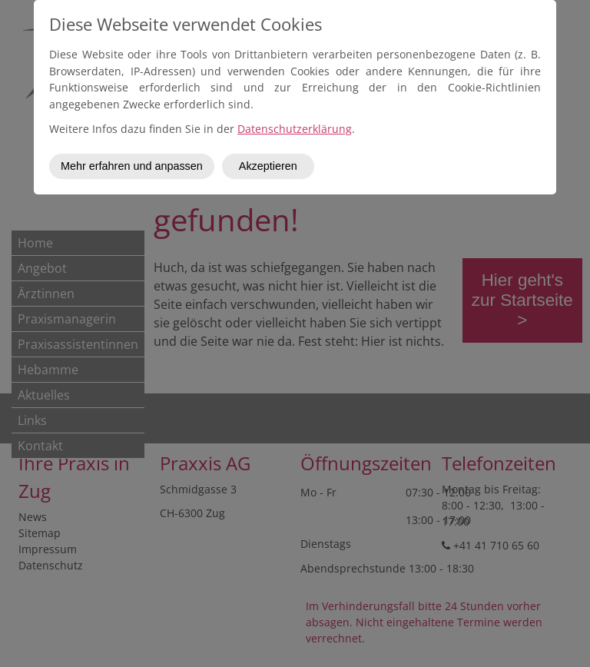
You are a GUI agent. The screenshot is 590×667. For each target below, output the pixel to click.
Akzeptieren (268, 166)
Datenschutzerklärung (294, 128)
